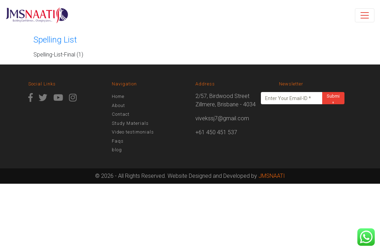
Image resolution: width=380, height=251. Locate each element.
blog (117, 149)
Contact (121, 114)
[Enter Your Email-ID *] (292, 98)
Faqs (118, 141)
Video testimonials (133, 132)
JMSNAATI (271, 176)
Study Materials (130, 123)
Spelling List (55, 40)
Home (118, 96)
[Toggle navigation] (364, 15)
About (118, 105)
